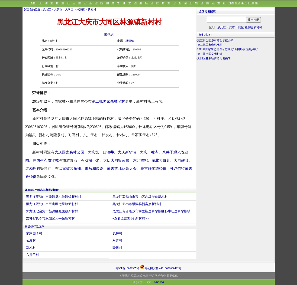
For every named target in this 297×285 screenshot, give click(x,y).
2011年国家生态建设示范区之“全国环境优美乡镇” (227, 49)
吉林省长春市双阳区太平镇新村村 (50, 218)
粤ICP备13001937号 (127, 268)
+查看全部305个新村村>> (131, 218)
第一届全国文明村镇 (209, 54)
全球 (237, 3)
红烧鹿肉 (32, 168)
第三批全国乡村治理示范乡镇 (215, 40)
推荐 (231, 3)
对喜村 (117, 240)
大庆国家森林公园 (69, 152)
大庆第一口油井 (101, 152)
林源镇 (80, 9)
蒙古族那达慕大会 (122, 168)
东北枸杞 (140, 160)
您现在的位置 (32, 9)
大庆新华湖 (127, 152)
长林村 (117, 233)
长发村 (31, 240)
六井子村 (32, 255)
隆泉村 (117, 247)
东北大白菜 (161, 160)
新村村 (92, 9)
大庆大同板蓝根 (116, 160)
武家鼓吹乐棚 (70, 168)
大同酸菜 (181, 160)
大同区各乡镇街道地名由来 (214, 58)
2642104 (159, 282)
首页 (33, 3)
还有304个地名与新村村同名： (43, 190)
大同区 (69, 9)
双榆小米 (92, 160)
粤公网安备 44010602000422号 (160, 267)
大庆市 (58, 9)
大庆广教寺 (149, 152)
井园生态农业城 (46, 160)
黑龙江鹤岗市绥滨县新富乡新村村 (137, 204)
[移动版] (109, 34)
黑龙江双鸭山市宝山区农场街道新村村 (140, 197)
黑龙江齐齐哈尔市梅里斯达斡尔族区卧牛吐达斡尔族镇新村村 (154, 211)
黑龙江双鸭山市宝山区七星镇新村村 (52, 204)
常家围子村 (34, 233)
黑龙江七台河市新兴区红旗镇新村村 (52, 211)
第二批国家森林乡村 (108, 101)
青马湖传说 (94, 168)
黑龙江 (46, 9)
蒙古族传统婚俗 (153, 168)
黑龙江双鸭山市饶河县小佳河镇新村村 (53, 197)
